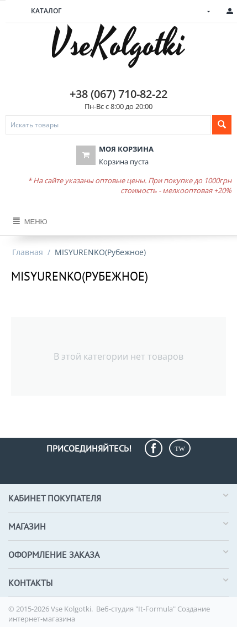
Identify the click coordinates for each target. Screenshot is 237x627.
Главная (27, 252)
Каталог (46, 10)
